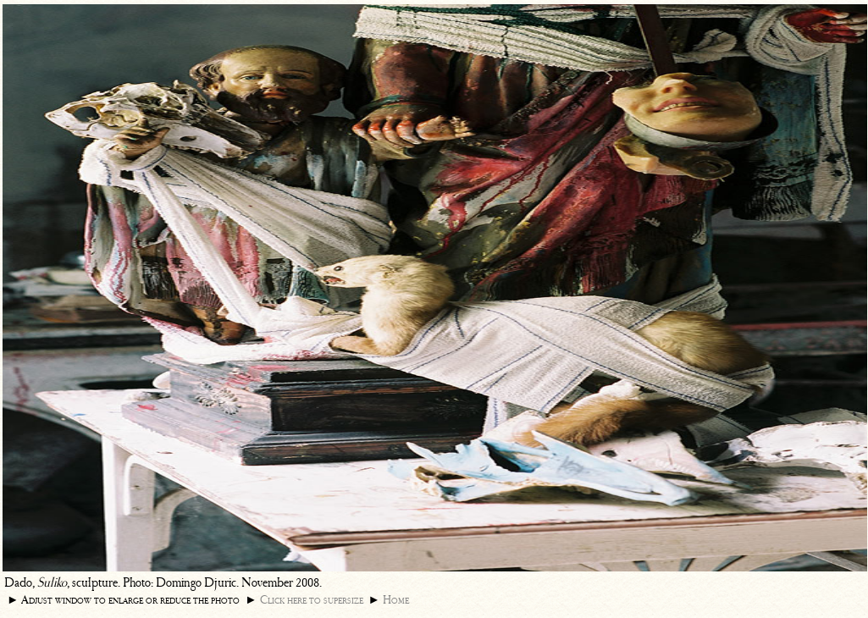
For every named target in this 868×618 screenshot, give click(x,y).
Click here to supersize (311, 600)
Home (396, 600)
